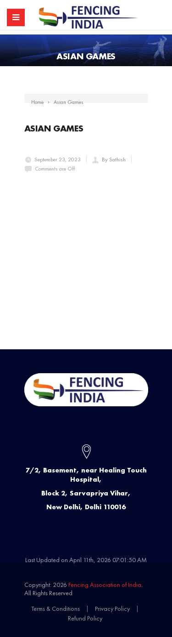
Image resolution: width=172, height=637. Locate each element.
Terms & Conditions (55, 608)
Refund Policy (85, 618)
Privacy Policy (112, 608)
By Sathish (114, 159)
